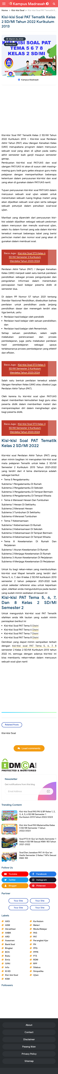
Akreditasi (10, 929)
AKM (7, 925)
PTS (35, 956)
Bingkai (9, 948)
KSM (7, 979)
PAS (35, 933)
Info (7, 967)
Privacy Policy (29, 1054)
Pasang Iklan (29, 1046)
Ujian (36, 975)
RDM (35, 959)
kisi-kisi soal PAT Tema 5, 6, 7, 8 (34, 645)
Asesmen (10, 940)
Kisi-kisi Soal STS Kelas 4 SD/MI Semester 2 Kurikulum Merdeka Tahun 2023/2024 (27, 427)
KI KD (8, 971)
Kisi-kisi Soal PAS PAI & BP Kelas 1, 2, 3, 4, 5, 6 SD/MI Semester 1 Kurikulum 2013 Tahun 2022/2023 (37, 814)
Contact (29, 1032)
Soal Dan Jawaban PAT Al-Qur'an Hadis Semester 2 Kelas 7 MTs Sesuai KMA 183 (37, 855)
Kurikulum (38, 921)
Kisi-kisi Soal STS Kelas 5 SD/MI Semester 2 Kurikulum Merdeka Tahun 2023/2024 (27, 368)
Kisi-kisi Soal (11, 44)
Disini (35, 625)
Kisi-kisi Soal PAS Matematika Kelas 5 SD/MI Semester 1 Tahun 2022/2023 (37, 828)
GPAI (7, 963)
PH (34, 944)
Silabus (37, 967)
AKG (7, 921)
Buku (7, 956)
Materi (36, 925)
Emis (7, 959)
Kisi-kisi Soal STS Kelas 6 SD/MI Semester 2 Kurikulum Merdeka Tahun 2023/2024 (27, 257)
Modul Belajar (40, 929)
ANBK (8, 933)
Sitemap (29, 1061)
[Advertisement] (29, 110)
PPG (35, 948)
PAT (35, 936)
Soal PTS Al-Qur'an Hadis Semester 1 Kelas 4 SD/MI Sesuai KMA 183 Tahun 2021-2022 (37, 842)
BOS (7, 952)
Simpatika (38, 971)
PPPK (35, 952)
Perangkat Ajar (40, 940)
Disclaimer (29, 1039)
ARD (7, 936)
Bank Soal (10, 944)
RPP (35, 963)
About (29, 1025)
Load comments (31, 748)
